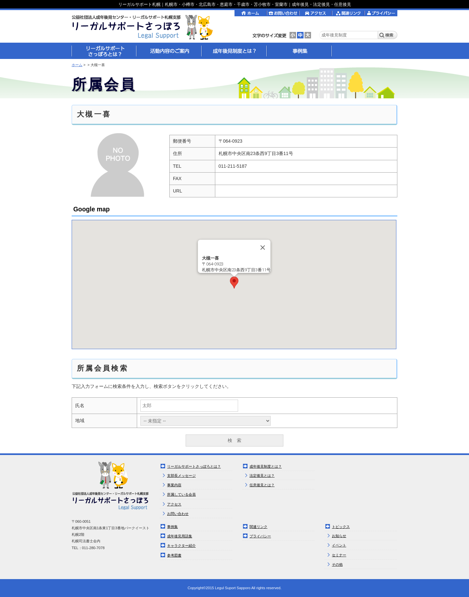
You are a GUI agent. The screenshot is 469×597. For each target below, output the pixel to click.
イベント (339, 545)
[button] (234, 283)
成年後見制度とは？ (265, 466)
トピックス (341, 527)
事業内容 (174, 485)
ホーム (77, 65)
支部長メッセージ (181, 475)
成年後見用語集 (179, 536)
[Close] (262, 247)
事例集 (172, 527)
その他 (337, 564)
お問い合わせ (178, 514)
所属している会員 (181, 494)
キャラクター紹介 (181, 545)
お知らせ (339, 536)
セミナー (339, 555)
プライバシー (260, 536)
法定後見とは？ (262, 475)
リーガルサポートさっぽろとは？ (194, 466)
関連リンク (258, 527)
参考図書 (174, 555)
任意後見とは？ (262, 485)
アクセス (174, 504)
